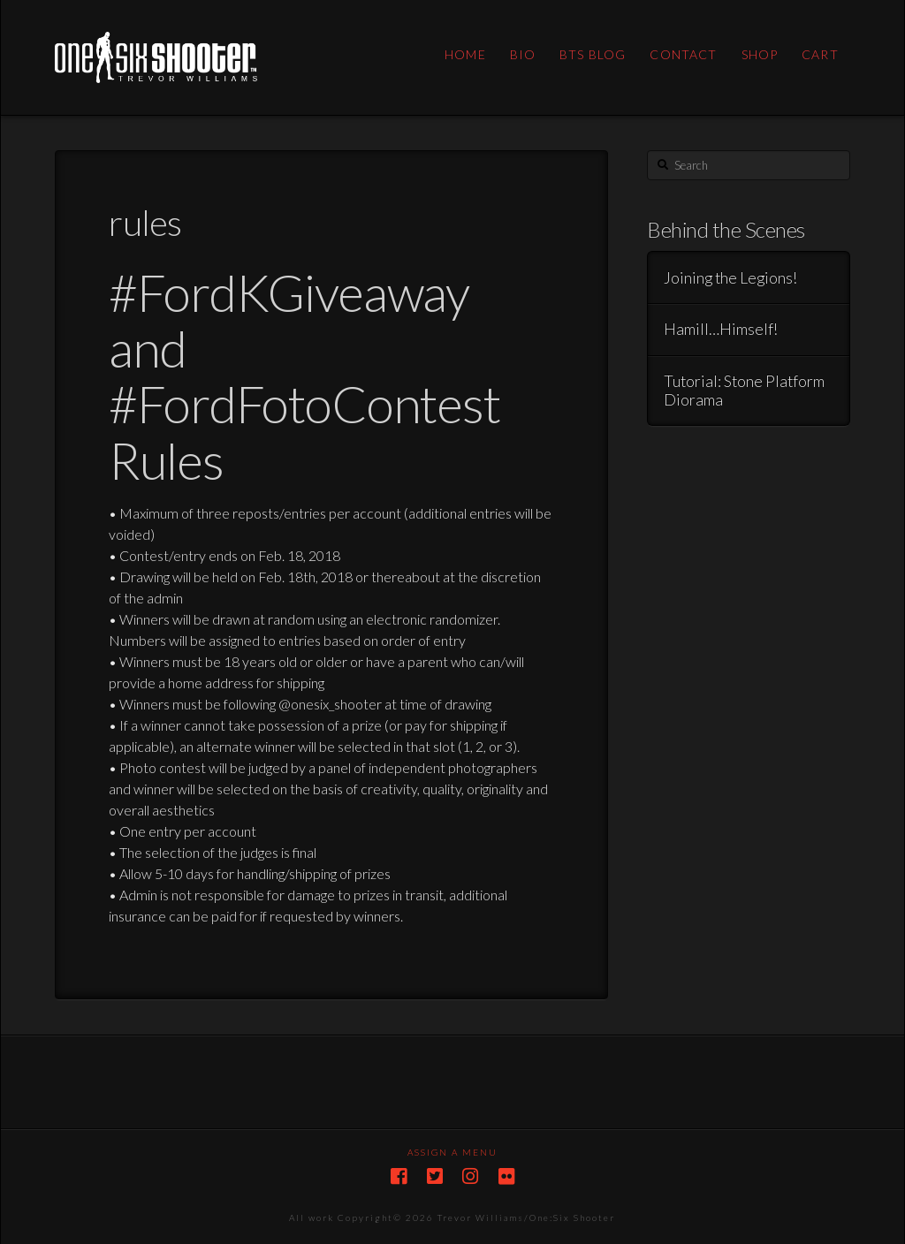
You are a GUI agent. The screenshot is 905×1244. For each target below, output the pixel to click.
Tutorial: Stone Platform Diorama (744, 390)
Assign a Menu (452, 1152)
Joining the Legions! (730, 278)
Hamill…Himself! (721, 329)
